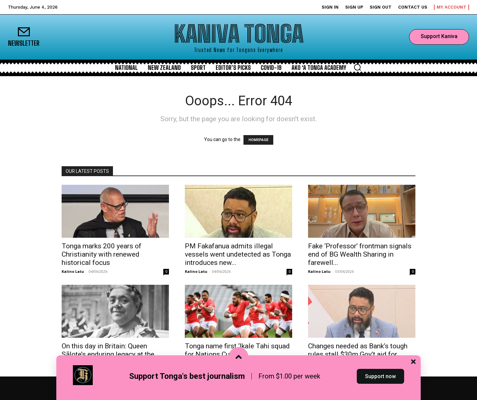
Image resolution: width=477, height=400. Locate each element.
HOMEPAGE (258, 140)
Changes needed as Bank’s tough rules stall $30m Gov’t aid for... (357, 350)
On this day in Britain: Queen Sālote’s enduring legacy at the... (110, 350)
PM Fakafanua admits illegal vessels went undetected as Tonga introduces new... (238, 254)
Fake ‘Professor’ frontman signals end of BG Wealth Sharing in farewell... (359, 254)
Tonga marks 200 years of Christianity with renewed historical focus (101, 254)
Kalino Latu (73, 271)
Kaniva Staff (197, 363)
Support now (380, 388)
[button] (357, 67)
